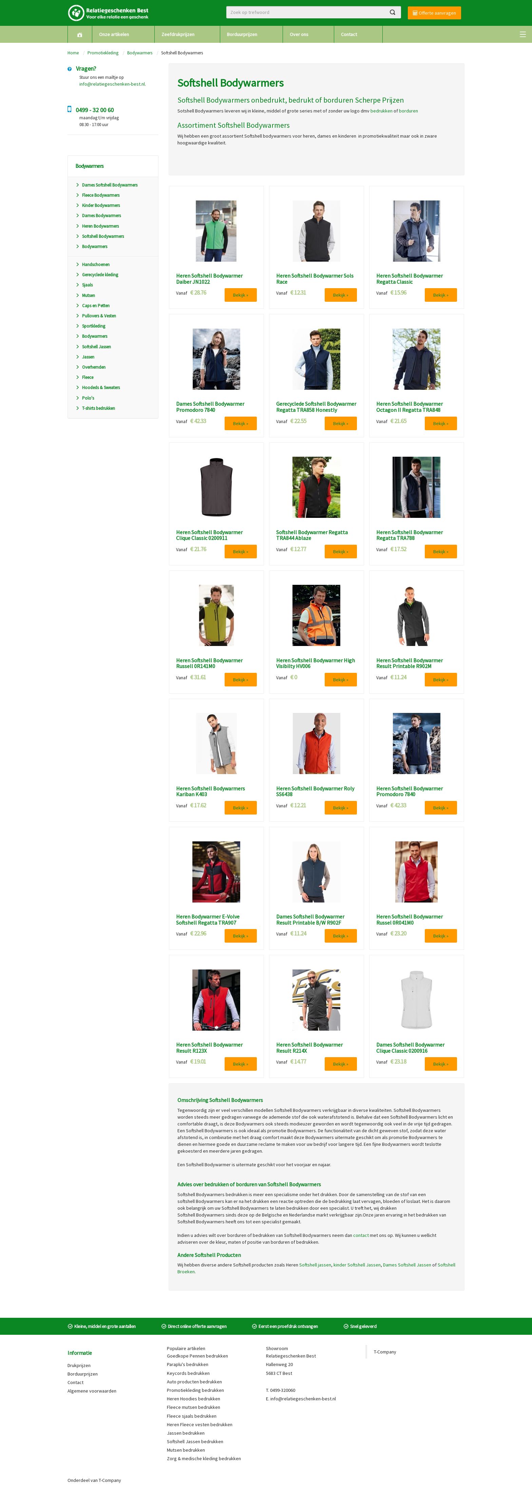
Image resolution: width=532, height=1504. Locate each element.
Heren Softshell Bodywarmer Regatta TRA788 (409, 535)
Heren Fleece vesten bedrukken (199, 1424)
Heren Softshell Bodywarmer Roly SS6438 (315, 792)
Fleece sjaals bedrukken (191, 1416)
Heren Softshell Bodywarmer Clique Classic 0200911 (209, 535)
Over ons (299, 34)
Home (73, 53)
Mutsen (85, 295)
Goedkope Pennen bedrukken (197, 1356)
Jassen (84, 357)
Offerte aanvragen (434, 13)
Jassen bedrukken (186, 1433)
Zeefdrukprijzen (178, 34)
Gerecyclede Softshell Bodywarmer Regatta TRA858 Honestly (316, 407)
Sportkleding (90, 326)
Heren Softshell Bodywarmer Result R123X (209, 1048)
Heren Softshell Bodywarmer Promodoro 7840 (409, 792)
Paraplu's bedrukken (187, 1364)
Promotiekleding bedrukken (195, 1390)
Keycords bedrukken (188, 1373)
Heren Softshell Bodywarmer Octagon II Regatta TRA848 (409, 407)
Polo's (84, 398)
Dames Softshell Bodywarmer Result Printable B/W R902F (310, 920)
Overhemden (90, 367)
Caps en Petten (92, 306)
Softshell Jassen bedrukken (195, 1441)
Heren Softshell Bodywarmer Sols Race (315, 279)
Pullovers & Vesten (95, 316)
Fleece (84, 377)
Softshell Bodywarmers (99, 236)
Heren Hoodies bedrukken (193, 1399)
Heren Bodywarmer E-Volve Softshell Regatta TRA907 (208, 920)
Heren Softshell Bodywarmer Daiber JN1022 (209, 279)
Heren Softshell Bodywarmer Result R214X (309, 1048)
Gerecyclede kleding (96, 275)
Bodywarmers (139, 53)
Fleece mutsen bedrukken (193, 1407)
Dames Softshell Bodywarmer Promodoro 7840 (210, 407)
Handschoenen (92, 264)
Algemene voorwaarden (92, 1391)
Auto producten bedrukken (194, 1382)
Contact (349, 34)
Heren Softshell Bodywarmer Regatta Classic (409, 279)
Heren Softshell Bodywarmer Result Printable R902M (409, 663)
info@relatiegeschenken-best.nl (112, 84)
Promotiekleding (103, 53)
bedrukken (381, 111)
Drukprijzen (79, 1365)
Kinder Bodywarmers (97, 205)
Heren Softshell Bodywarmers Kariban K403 (210, 792)
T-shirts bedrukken (95, 408)
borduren (408, 111)
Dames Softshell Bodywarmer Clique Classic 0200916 (410, 1048)
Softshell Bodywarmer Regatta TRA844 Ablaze (312, 535)
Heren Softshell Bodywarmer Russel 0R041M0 (409, 920)
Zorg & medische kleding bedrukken (204, 1458)
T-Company (385, 1352)
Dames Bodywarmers (98, 215)
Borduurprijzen (242, 34)
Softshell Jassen (93, 347)
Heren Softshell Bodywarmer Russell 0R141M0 (209, 663)
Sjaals (84, 285)
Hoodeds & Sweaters (97, 387)
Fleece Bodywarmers (97, 195)
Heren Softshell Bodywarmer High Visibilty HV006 (315, 663)
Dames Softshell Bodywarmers (106, 185)
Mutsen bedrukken (186, 1450)
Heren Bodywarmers (97, 226)
